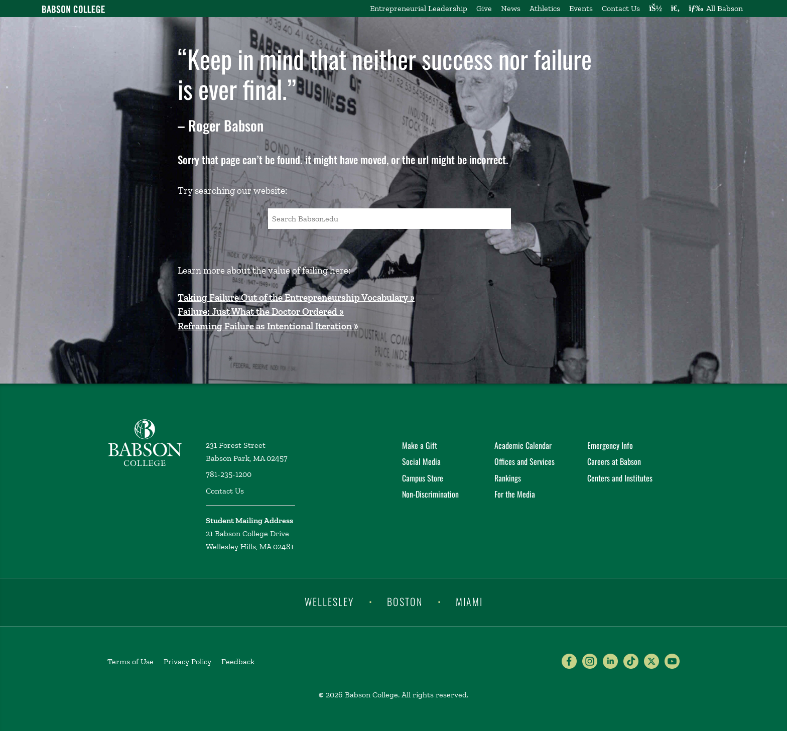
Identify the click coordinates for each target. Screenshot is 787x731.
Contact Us (621, 8)
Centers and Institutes (619, 478)
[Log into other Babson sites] (655, 9)
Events (581, 8)
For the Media (514, 494)
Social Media (421, 461)
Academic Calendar (523, 445)
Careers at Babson (614, 461)
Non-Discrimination (430, 494)
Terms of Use (130, 661)
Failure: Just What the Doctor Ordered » (261, 311)
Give (484, 8)
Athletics (545, 8)
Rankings (507, 478)
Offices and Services (524, 461)
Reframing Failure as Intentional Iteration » (268, 326)
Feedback (237, 661)
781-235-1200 (228, 474)
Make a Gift (419, 445)
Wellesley (329, 601)
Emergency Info (610, 445)
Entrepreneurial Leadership (418, 8)
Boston (405, 601)
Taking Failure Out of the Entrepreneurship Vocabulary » (296, 297)
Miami (469, 601)
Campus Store (422, 478)
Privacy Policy (187, 661)
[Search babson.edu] (675, 9)
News (510, 8)
